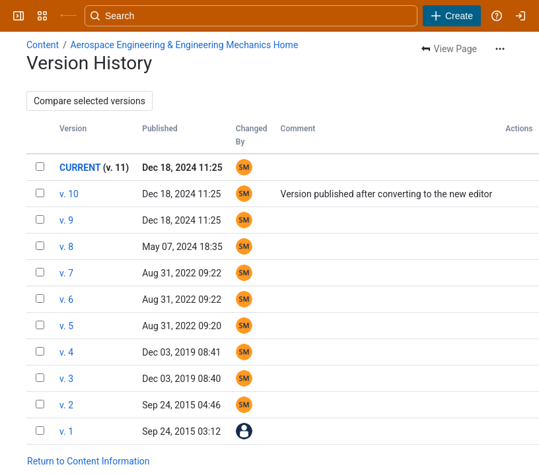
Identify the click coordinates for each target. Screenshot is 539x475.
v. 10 (69, 194)
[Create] (452, 15)
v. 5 (66, 326)
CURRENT (79, 167)
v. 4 (66, 352)
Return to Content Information (88, 461)
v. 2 (66, 405)
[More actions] (500, 49)
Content (42, 45)
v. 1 (66, 431)
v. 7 (66, 273)
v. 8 (66, 246)
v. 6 (66, 299)
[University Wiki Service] (68, 15)
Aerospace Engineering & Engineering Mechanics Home (184, 45)
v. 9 (66, 220)
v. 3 (66, 378)
